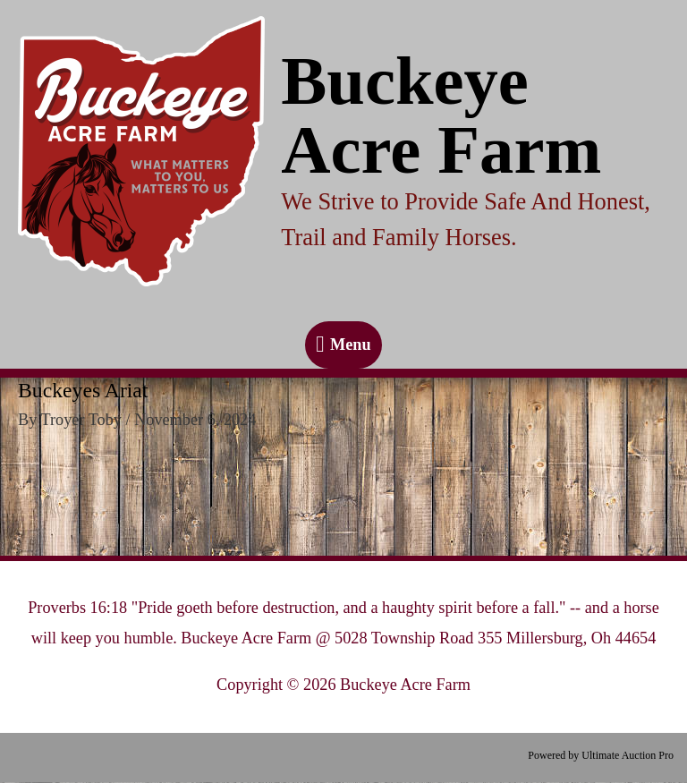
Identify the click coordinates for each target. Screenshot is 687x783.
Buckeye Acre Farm (441, 115)
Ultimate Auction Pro (627, 755)
